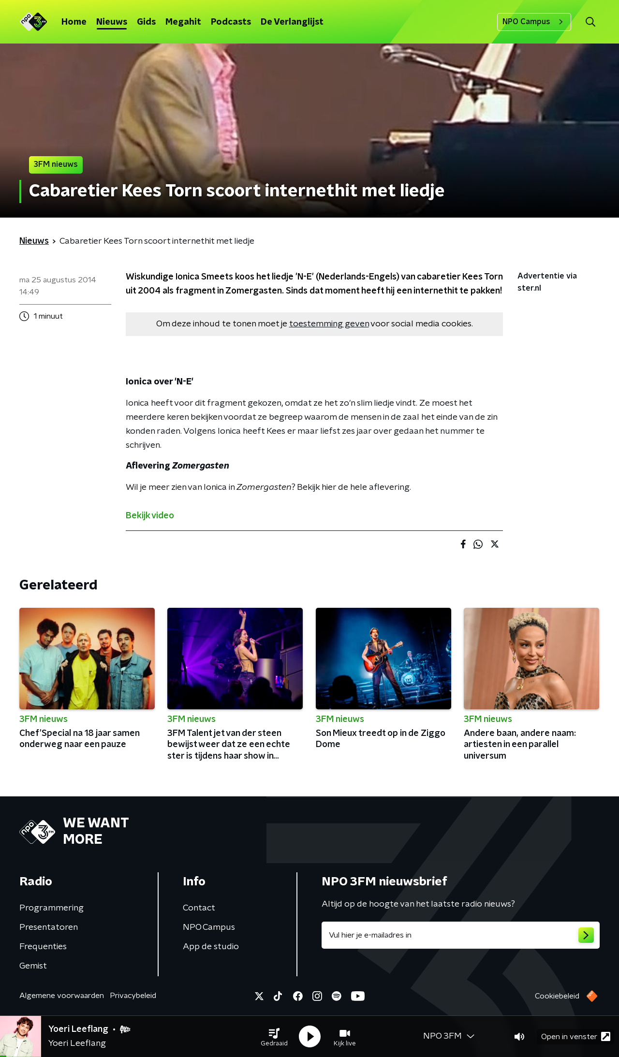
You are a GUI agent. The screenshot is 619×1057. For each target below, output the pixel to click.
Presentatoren (48, 927)
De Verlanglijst (292, 22)
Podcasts (231, 22)
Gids (146, 22)
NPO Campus (534, 22)
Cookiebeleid (557, 996)
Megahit (183, 22)
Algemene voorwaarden (61, 995)
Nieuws (111, 22)
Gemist (33, 966)
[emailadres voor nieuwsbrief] (461, 935)
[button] (274, 1036)
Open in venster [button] (575, 1036)
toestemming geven (329, 324)
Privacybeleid (133, 995)
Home (74, 22)
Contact (199, 908)
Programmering (51, 908)
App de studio (211, 946)
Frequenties (43, 946)
